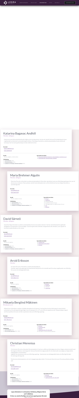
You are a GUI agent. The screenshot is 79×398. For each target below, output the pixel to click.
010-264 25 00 (15, 192)
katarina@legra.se (9, 148)
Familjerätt (47, 200)
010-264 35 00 (8, 236)
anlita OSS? (34, 2)
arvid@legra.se (15, 275)
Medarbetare (43, 2)
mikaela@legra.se (8, 317)
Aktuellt (57, 2)
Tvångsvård (47, 288)
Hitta (50, 2)
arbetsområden (24, 2)
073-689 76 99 (15, 368)
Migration (47, 207)
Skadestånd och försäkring (43, 243)
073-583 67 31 (15, 278)
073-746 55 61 (8, 319)
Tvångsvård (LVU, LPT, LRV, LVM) (45, 330)
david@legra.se (8, 234)
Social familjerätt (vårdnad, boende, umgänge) (47, 158)
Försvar (47, 198)
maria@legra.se (15, 190)
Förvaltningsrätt (41, 327)
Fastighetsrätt (41, 242)
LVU (46, 205)
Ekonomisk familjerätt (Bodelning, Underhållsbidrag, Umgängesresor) (52, 156)
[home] (9, 3)
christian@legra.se (16, 366)
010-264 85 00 (8, 150)
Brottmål (40, 245)
